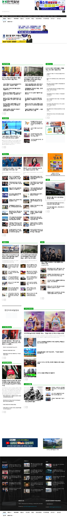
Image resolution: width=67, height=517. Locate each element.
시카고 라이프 (29, 308)
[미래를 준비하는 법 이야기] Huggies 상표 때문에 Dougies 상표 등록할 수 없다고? (37, 123)
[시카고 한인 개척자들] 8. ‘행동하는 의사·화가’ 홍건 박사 (11, 78)
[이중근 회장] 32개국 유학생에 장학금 (9, 404)
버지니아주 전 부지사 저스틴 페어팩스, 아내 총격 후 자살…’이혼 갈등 (36, 231)
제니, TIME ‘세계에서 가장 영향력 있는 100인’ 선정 (52, 262)
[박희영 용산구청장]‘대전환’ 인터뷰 (9, 350)
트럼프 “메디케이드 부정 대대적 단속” (36, 206)
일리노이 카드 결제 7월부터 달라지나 (33, 93)
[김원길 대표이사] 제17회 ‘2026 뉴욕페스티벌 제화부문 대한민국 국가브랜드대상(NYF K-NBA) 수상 (11, 383)
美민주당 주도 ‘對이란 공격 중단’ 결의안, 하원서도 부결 (15, 212)
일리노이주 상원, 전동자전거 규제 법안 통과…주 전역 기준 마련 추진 (12, 99)
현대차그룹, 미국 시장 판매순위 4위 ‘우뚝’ (55, 197)
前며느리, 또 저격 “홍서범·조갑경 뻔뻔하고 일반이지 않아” (55, 287)
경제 (47, 180)
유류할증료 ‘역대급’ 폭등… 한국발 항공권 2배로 (34, 89)
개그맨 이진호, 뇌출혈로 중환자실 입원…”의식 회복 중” (56, 281)
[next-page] (5, 113)
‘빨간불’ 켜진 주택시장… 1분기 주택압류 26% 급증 (36, 201)
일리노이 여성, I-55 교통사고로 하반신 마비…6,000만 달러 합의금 (34, 105)
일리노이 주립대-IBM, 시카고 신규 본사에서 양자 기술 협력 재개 (12, 94)
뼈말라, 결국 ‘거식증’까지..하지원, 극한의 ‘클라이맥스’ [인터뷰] (56, 293)
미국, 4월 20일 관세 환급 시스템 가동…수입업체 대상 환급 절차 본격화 (15, 218)
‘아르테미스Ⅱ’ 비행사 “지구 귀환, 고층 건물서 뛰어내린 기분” (11, 169)
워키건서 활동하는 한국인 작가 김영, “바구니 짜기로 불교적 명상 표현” (32, 266)
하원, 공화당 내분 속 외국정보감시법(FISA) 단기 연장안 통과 (36, 177)
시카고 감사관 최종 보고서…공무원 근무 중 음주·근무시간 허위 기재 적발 (13, 278)
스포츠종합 (28, 384)
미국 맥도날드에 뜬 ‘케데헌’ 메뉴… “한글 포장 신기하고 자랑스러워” (36, 135)
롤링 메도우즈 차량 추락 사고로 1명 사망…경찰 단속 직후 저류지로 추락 (32, 272)
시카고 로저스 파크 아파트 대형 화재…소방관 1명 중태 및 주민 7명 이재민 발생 (13, 295)
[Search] (63, 12)
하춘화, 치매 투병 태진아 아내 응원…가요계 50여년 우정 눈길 (55, 275)
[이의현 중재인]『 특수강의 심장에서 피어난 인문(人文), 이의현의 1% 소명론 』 (11, 342)
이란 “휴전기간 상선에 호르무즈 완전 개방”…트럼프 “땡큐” (12, 84)
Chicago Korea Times (45, 265)
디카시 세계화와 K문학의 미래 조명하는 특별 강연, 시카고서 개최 (50, 342)
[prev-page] (3, 113)
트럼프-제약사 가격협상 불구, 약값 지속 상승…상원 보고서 (36, 224)
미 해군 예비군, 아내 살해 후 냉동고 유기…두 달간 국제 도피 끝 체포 (15, 231)
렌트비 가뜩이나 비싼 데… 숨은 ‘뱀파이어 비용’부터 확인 (31, 289)
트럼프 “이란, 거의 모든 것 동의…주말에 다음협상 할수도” (36, 212)
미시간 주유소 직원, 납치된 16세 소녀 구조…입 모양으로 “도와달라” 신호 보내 (13, 266)
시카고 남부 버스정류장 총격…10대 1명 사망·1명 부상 (32, 283)
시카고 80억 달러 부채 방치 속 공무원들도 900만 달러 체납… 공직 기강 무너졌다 (33, 79)
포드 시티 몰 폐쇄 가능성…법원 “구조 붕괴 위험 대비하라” (13, 272)
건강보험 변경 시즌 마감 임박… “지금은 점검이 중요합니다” (50, 352)
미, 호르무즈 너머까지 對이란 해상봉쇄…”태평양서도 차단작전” (33, 99)
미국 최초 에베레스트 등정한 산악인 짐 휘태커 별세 (33, 401)
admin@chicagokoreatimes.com (30, 506)
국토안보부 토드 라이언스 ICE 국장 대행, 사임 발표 (15, 183)
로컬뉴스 (5, 242)
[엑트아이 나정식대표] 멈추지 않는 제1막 (10, 347)
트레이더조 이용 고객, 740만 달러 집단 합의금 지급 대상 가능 (36, 218)
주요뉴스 (5, 154)
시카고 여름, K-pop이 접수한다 (37, 128)
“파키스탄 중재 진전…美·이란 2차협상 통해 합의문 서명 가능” (34, 84)
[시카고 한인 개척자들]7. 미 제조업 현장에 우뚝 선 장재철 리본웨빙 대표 (11, 105)
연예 (42, 242)
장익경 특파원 (7, 362)
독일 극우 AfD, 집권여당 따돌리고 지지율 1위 (15, 188)
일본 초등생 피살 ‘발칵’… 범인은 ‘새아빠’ (36, 194)
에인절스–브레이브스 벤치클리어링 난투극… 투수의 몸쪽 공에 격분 (58, 389)
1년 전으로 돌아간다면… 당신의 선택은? (37, 140)
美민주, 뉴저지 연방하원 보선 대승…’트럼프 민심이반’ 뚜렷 (32, 169)
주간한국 (5, 118)
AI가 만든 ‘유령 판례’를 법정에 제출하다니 (11, 89)
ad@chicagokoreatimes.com (55, 507)
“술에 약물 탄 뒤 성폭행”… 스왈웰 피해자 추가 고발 (34, 109)
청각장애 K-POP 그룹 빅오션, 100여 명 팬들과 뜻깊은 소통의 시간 (56, 269)
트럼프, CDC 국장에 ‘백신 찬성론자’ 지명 (15, 200)
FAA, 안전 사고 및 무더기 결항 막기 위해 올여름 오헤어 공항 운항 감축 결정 (10, 256)
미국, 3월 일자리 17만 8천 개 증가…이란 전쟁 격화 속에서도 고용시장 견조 (59, 483)
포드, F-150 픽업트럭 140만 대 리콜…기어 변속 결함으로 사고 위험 (15, 177)
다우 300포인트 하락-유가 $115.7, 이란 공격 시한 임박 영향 (55, 203)
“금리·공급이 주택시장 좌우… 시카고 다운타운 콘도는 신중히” (11, 137)
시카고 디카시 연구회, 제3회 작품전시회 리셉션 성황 (50, 362)
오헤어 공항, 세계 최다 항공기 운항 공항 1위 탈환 (11, 109)
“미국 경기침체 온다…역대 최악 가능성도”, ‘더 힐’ (55, 207)
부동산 (3, 134)
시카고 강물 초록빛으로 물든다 (46, 373)
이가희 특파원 (7, 327)
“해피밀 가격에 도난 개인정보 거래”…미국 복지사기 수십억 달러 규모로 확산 (15, 224)
